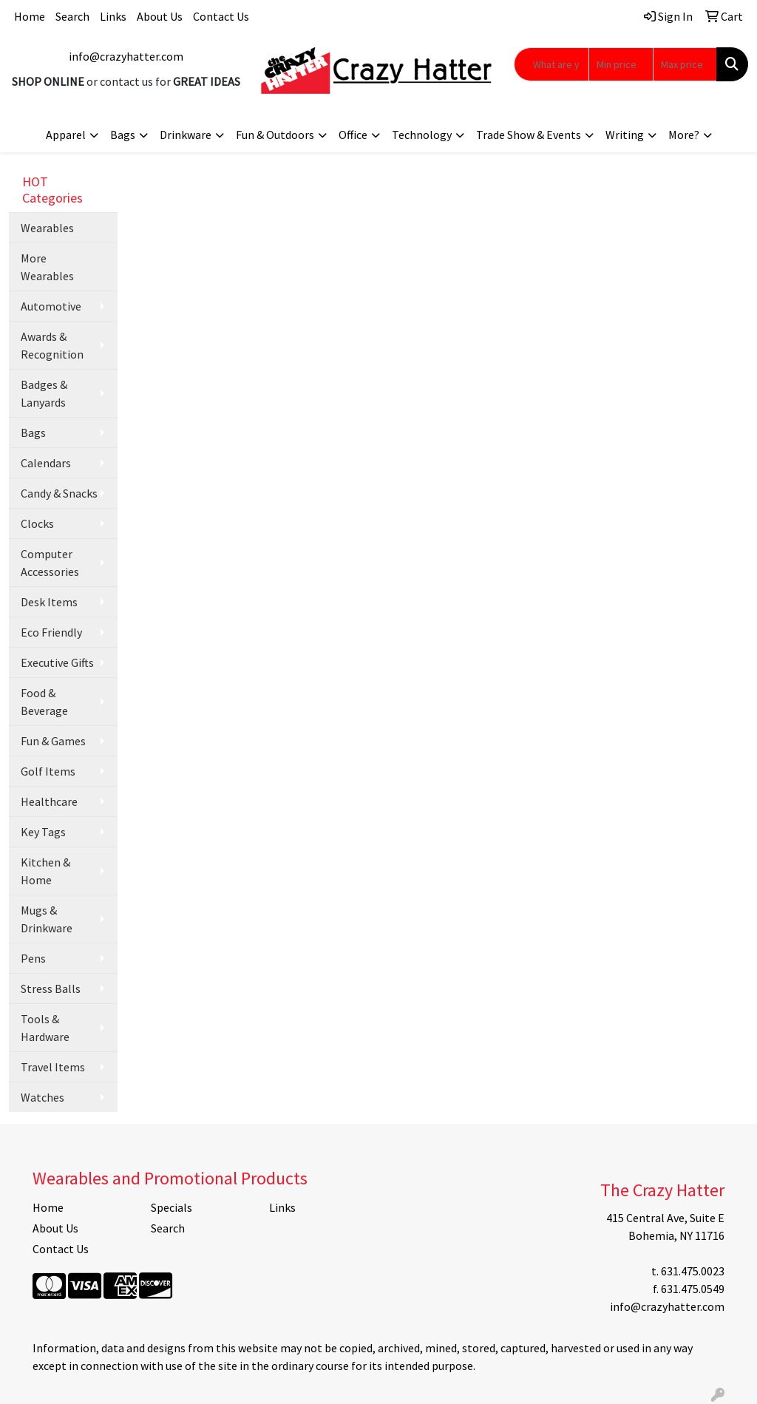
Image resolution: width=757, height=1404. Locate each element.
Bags (122, 134)
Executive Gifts (57, 662)
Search (72, 16)
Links (113, 16)
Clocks (37, 523)
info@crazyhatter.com (126, 56)
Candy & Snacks (59, 493)
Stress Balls (51, 988)
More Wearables (47, 267)
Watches (42, 1097)
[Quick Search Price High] (685, 64)
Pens (33, 958)
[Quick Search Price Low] (620, 64)
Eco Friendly (51, 632)
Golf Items (48, 771)
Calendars (46, 462)
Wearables (47, 227)
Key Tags (43, 831)
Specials (171, 1207)
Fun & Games (53, 740)
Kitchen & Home (45, 871)
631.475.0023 (692, 1271)
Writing (624, 134)
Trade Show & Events (528, 134)
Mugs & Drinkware (46, 919)
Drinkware (185, 134)
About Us (160, 16)
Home (29, 16)
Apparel (66, 134)
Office (353, 134)
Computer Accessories (50, 562)
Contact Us (221, 16)
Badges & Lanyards (44, 393)
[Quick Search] (551, 64)
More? (683, 134)
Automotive (51, 306)
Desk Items (49, 601)
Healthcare (49, 801)
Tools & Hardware (45, 1027)
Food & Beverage (44, 701)
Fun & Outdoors (275, 134)
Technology (422, 134)
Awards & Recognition (52, 345)
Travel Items (53, 1066)
